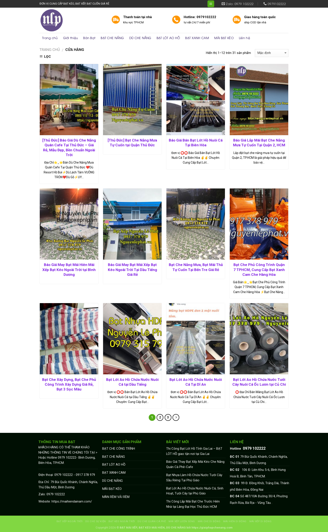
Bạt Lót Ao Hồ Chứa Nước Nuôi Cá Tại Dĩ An (195, 382)
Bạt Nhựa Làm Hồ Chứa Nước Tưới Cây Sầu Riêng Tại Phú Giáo (194, 477)
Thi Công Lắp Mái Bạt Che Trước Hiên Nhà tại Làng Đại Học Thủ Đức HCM (193, 504)
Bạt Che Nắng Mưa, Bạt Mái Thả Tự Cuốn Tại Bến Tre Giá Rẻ (196, 267)
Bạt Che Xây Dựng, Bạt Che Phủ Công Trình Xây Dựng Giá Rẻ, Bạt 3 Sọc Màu (69, 384)
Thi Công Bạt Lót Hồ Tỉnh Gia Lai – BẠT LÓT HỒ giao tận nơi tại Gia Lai (194, 451)
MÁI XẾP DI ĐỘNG (260, 521)
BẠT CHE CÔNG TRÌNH (118, 449)
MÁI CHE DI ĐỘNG (209, 521)
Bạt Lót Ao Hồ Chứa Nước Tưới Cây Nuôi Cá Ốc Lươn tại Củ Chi (259, 382)
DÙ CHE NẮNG (140, 38)
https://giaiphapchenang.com (212, 527)
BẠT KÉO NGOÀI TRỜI (122, 521)
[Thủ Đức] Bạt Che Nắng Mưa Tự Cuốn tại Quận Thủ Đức (132, 142)
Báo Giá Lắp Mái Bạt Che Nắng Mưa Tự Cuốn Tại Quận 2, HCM (259, 142)
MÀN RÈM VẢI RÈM (115, 497)
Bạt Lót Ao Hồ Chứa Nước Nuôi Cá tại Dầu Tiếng (132, 382)
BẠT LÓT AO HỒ (168, 38)
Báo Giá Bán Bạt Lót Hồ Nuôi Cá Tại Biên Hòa (196, 142)
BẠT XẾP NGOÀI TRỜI (70, 521)
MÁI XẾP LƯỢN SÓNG (182, 521)
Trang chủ (50, 38)
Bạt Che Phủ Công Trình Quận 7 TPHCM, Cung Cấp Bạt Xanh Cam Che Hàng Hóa (259, 269)
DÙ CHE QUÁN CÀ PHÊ (152, 521)
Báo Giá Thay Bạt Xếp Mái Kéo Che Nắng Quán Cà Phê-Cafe (195, 464)
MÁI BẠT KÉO (224, 38)
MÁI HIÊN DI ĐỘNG (235, 521)
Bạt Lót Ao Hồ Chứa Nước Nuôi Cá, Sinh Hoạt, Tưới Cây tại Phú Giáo (194, 491)
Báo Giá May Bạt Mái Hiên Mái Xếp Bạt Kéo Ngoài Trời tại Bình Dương (69, 269)
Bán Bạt (89, 38)
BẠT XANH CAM (197, 38)
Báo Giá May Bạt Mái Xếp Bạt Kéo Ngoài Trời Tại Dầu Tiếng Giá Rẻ (132, 269)
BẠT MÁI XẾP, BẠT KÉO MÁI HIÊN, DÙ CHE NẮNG (153, 527)
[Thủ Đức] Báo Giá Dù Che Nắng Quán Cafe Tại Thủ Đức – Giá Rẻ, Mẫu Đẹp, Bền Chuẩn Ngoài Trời (69, 147)
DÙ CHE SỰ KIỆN (95, 521)
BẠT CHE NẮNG (112, 38)
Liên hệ (244, 38)
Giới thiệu (70, 38)
